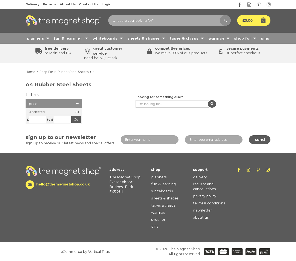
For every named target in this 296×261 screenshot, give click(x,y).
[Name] (150, 139)
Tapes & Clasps (163, 205)
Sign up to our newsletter (70, 140)
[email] (214, 139)
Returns (49, 4)
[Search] (164, 20)
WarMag (158, 212)
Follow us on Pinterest (259, 4)
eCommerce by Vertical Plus (85, 252)
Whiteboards (162, 191)
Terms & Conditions (209, 203)
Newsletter (202, 210)
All (77, 112)
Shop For (158, 220)
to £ (50, 120)
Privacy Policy (204, 196)
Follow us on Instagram (268, 4)
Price (54, 104)
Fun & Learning (163, 184)
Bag (250, 20)
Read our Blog (249, 4)
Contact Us (88, 4)
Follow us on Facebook (239, 4)
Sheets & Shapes (164, 198)
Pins (154, 226)
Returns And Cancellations (204, 186)
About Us (201, 217)
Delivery (200, 177)
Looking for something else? (159, 97)
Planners (158, 177)
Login (106, 4)
